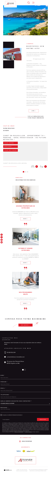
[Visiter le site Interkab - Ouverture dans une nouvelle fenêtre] (31, 449)
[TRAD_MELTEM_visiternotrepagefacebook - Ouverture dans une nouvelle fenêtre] (2, 235)
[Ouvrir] (28, 2)
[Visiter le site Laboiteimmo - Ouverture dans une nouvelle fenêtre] (7, 468)
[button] (23, 368)
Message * (4, 405)
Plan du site (37, 468)
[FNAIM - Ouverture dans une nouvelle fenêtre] (24, 449)
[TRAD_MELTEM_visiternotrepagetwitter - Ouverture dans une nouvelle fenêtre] (2, 237)
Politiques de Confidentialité (18, 430)
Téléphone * (5, 393)
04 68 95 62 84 (11, 351)
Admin (31, 469)
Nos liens (34, 469)
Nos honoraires (32, 468)
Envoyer (43, 418)
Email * (3, 386)
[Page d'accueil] (10, 3)
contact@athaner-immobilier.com (16, 355)
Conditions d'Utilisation (28, 430)
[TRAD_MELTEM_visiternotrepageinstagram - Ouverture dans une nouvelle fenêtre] (2, 240)
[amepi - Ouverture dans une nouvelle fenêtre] (19, 449)
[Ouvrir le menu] (33, 2)
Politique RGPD (40, 469)
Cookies (44, 469)
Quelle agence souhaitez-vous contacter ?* (16, 399)
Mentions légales (44, 468)
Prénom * (4, 380)
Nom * (3, 373)
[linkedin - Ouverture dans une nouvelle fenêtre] (2, 242)
